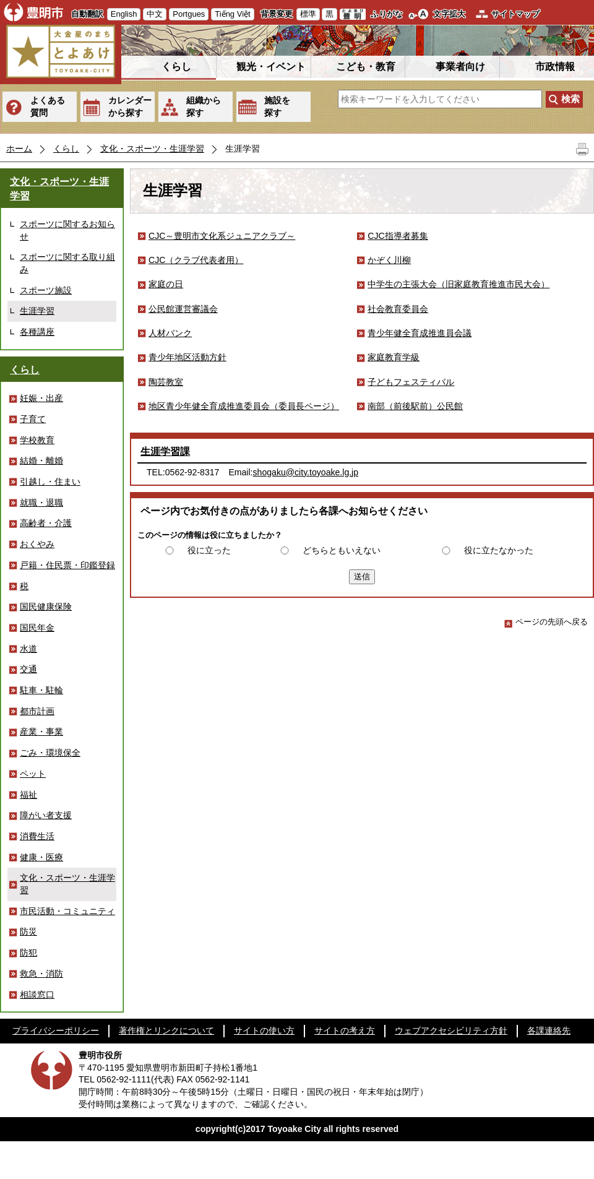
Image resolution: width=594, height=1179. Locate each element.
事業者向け (460, 66)
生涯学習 (37, 311)
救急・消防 (41, 973)
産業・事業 (41, 731)
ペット (33, 774)
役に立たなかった (498, 550)
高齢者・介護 (46, 523)
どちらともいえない (342, 550)
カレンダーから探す (130, 106)
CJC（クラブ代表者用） (195, 260)
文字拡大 (449, 14)
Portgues (189, 14)
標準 (308, 14)
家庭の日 (165, 284)
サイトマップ (515, 14)
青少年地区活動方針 (187, 357)
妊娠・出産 (41, 398)
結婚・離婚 (41, 460)
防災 (28, 931)
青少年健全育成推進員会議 (419, 333)
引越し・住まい (50, 481)
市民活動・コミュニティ (67, 911)
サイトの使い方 (264, 1030)
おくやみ (37, 544)
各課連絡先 (548, 1030)
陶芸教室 (165, 382)
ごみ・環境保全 (50, 753)
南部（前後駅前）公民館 (415, 406)
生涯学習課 (165, 451)
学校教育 (37, 440)
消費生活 (37, 836)
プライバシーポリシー (55, 1030)
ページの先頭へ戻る (546, 621)
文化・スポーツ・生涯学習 (152, 148)
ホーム (19, 148)
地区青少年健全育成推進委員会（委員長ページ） (243, 406)
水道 (28, 649)
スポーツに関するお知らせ (67, 230)
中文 (155, 14)
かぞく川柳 (389, 260)
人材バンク (170, 333)
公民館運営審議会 (183, 309)
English (124, 14)
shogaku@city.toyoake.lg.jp (306, 472)
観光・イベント (271, 66)
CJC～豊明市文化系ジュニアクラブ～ (221, 236)
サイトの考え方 (344, 1030)
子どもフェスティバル (411, 382)
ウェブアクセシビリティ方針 (451, 1030)
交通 (28, 669)
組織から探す (203, 106)
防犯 (28, 952)
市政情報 (555, 66)
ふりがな (387, 14)
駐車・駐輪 (41, 690)
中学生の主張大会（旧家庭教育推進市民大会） (458, 284)
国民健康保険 (46, 606)
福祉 (28, 795)
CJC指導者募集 (398, 236)
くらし (176, 66)
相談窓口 (37, 995)
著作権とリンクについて (166, 1030)
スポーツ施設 (46, 290)
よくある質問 (47, 106)
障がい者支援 (46, 815)
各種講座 (37, 332)
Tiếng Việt (232, 14)
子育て (33, 419)
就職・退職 (41, 502)
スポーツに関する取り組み (67, 263)
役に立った (209, 550)
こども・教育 (365, 66)
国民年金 (37, 628)
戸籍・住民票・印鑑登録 (67, 565)
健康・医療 (41, 857)
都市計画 (37, 711)
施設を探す (277, 106)
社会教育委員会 (398, 309)
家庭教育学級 (394, 357)
